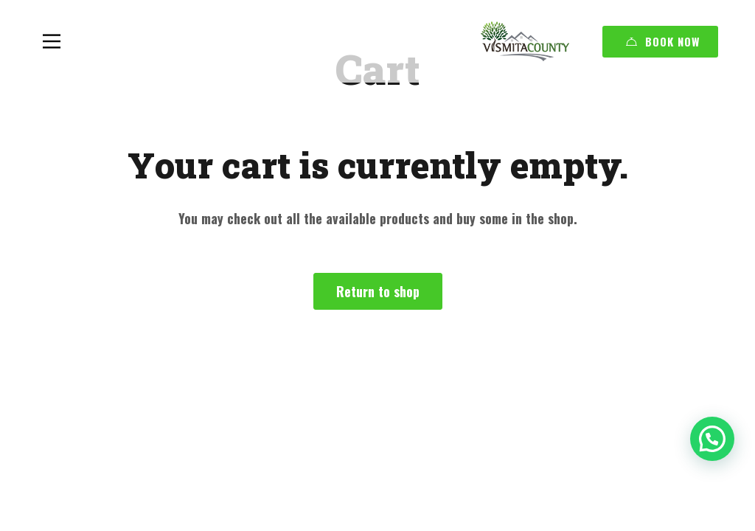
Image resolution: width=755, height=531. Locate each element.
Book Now (663, 41)
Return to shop (378, 291)
